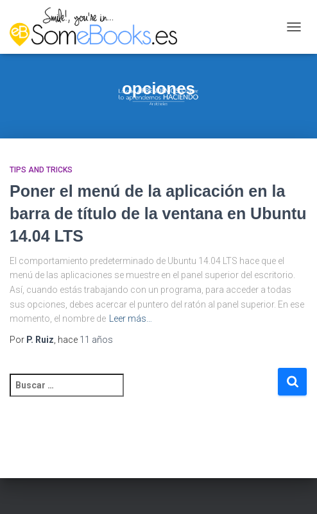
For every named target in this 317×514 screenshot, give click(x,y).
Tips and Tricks (41, 169)
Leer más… (130, 318)
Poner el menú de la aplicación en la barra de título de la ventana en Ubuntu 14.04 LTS (158, 213)
